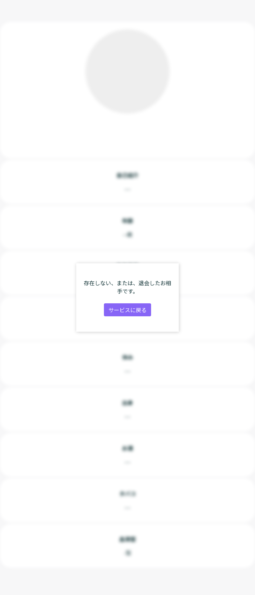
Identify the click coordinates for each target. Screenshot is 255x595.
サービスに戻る (127, 310)
